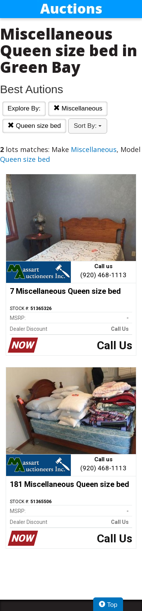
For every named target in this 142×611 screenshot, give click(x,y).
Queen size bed (34, 125)
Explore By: (24, 108)
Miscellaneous (77, 108)
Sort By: (87, 125)
